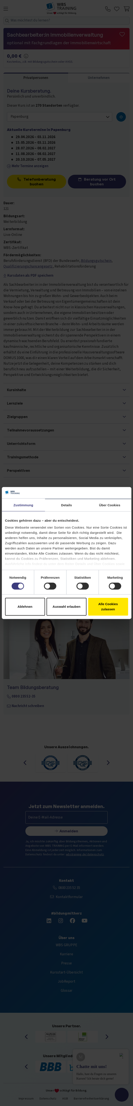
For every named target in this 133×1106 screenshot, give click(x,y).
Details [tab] (66, 505)
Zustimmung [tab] (23, 505)
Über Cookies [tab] (109, 505)
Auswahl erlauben (66, 606)
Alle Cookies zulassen (108, 606)
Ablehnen (25, 606)
